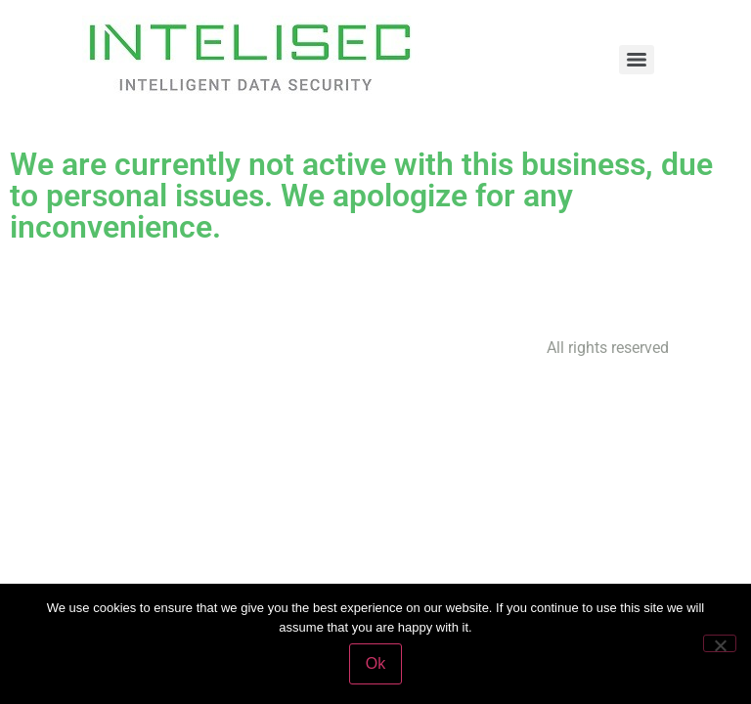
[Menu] (636, 59)
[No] (719, 643)
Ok (375, 663)
